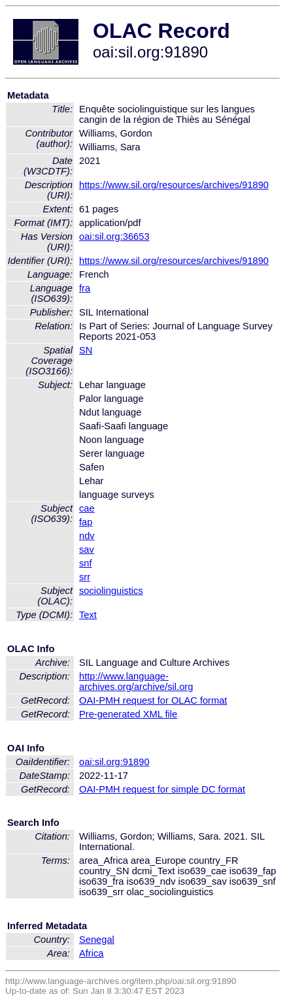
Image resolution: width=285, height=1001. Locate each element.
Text (88, 615)
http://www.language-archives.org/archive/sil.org (136, 681)
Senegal (96, 939)
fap (85, 522)
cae (87, 508)
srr (84, 577)
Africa (91, 953)
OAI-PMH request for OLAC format (153, 700)
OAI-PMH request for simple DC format (162, 789)
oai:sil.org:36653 (114, 236)
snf (85, 563)
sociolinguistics (111, 590)
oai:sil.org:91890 (114, 762)
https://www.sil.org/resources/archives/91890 (174, 185)
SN (85, 350)
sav (86, 549)
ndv (87, 536)
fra (84, 288)
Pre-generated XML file (128, 714)
